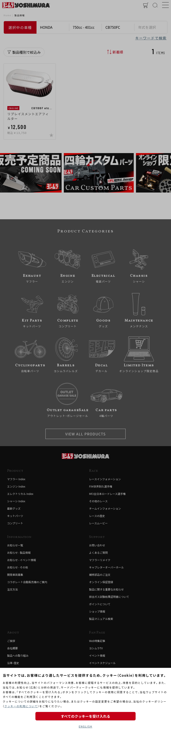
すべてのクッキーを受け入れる (85, 716)
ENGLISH (85, 726)
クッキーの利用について (21, 706)
